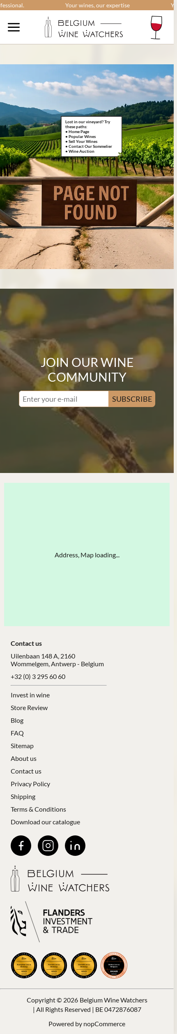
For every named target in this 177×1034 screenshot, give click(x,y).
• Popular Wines (80, 136)
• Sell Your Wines (81, 141)
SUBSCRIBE (132, 398)
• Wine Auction (79, 151)
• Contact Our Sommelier (88, 146)
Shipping (23, 796)
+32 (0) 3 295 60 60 (38, 676)
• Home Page (77, 131)
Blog (17, 720)
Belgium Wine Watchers (113, 1000)
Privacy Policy (30, 783)
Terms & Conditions (38, 809)
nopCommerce (104, 1023)
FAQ (17, 733)
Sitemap (22, 745)
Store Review (29, 707)
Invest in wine (30, 695)
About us (24, 758)
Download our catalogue (45, 822)
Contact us (26, 771)
